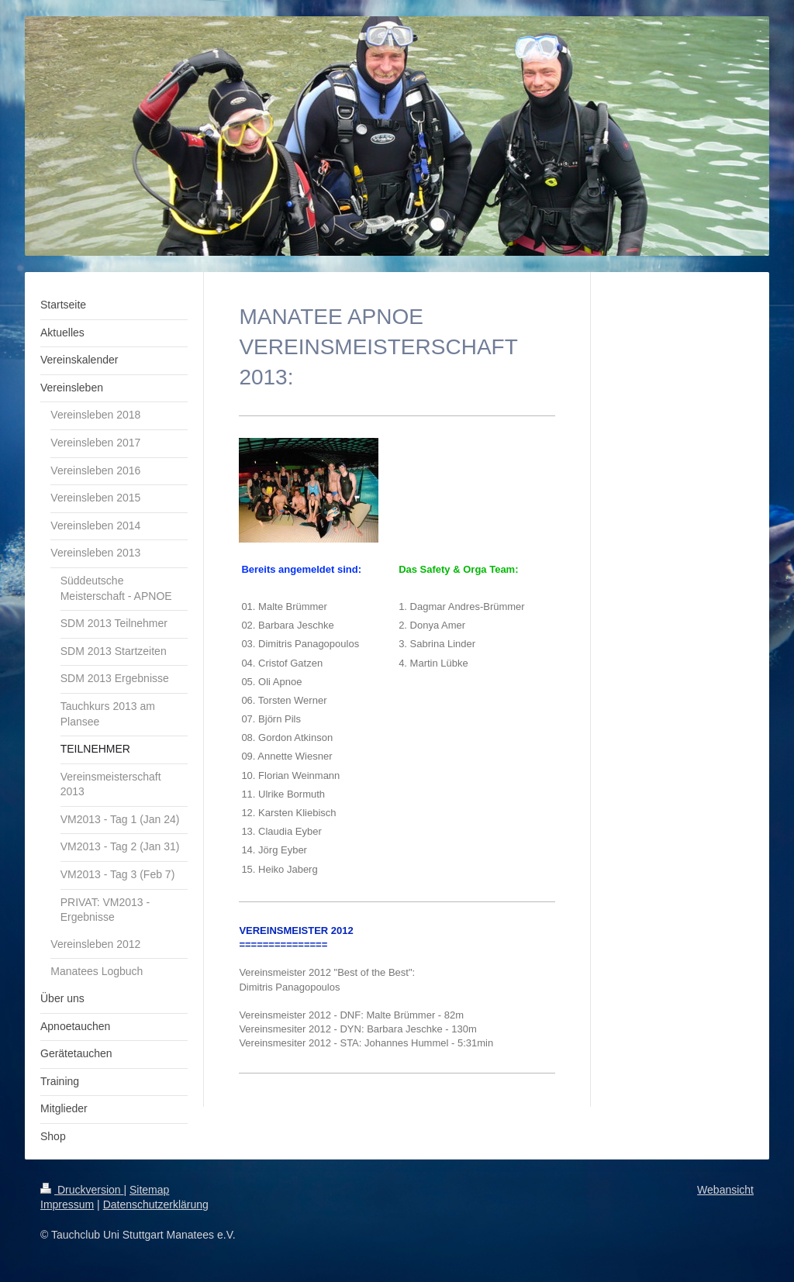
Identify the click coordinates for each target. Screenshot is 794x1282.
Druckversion (81, 1190)
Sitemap (149, 1190)
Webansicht (725, 1190)
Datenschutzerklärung (156, 1204)
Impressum (67, 1204)
